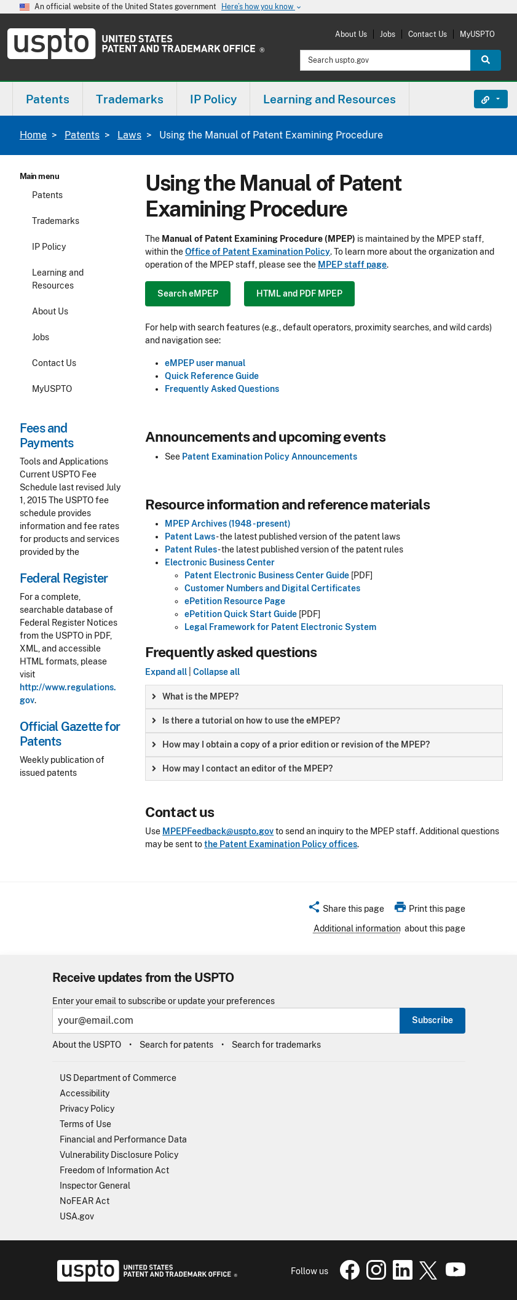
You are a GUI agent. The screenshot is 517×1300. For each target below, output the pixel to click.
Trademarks (55, 221)
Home (33, 135)
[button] (345, 910)
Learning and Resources (58, 279)
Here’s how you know (261, 7)
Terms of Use (85, 1124)
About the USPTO (86, 1045)
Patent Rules (191, 549)
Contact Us (427, 34)
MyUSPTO (477, 34)
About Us (351, 34)
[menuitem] (47, 99)
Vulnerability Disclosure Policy (119, 1155)
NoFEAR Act (84, 1201)
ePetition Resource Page (234, 601)
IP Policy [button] (213, 99)
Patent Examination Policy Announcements (269, 456)
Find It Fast (481, 99)
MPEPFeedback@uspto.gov (218, 831)
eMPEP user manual (205, 363)
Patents (82, 135)
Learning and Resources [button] (329, 99)
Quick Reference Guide (212, 376)
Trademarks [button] (130, 99)
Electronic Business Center (220, 562)
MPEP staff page (352, 264)
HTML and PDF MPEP (299, 293)
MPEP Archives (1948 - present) (228, 523)
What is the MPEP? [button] (195, 696)
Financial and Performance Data (123, 1139)
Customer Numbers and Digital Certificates (272, 588)
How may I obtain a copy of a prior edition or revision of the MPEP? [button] (291, 744)
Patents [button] (47, 99)
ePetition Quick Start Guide (240, 614)
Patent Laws (190, 536)
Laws (129, 135)
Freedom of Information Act (114, 1170)
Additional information (357, 928)
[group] (324, 697)
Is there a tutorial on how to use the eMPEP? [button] (246, 720)
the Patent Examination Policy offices (280, 844)
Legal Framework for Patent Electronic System (280, 627)
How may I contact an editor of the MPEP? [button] (242, 768)
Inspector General (95, 1185)
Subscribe (432, 1020)
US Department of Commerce (118, 1078)
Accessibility (84, 1093)
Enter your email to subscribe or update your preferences (163, 1001)
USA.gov (77, 1216)
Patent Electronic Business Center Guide (266, 575)
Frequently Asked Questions (222, 389)
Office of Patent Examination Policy (257, 252)
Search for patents (176, 1045)
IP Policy (49, 247)
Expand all (166, 672)
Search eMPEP (187, 293)
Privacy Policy (87, 1109)
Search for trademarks (276, 1045)
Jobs (387, 34)
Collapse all (216, 672)
